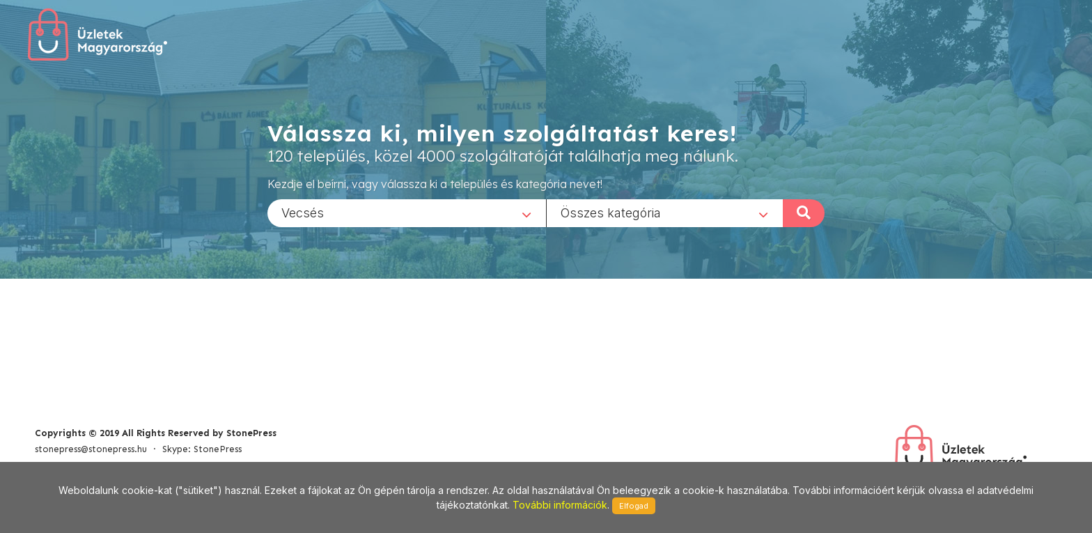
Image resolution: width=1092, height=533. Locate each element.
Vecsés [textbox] (302, 212)
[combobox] (406, 212)
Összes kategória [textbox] (611, 212)
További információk (560, 505)
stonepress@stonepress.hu (91, 449)
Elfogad (633, 506)
